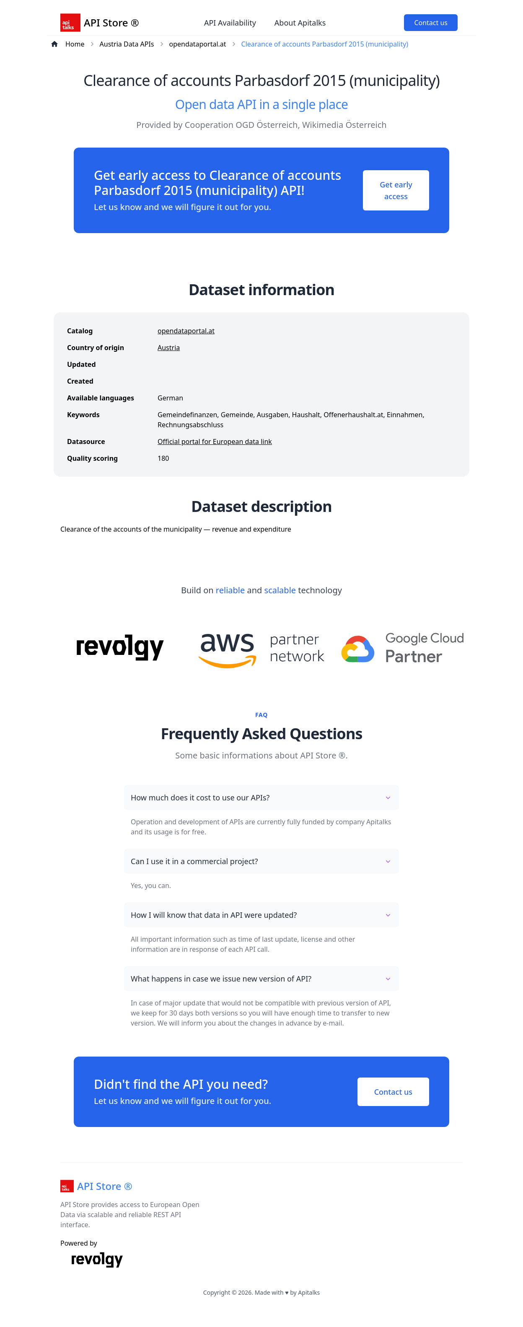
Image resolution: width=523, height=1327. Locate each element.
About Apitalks (300, 23)
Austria (169, 347)
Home (75, 44)
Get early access (396, 190)
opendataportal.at (197, 44)
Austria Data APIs (127, 44)
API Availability (230, 23)
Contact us (431, 22)
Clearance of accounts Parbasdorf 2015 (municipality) (325, 44)
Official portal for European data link (215, 441)
